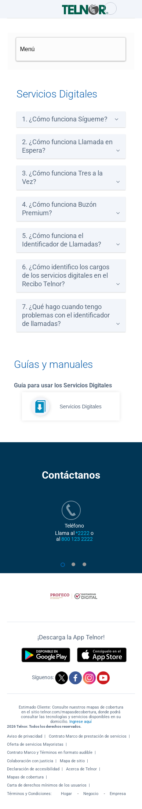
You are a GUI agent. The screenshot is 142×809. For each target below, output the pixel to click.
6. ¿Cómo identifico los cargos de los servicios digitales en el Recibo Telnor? (65, 275)
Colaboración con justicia (30, 761)
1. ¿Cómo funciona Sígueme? (65, 119)
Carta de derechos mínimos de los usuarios (47, 785)
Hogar (66, 793)
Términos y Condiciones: (30, 793)
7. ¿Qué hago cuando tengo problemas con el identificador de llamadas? (66, 315)
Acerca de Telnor (81, 769)
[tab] (71, 119)
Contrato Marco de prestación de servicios (88, 736)
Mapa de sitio (72, 761)
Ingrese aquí (80, 721)
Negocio (90, 793)
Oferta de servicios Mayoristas (35, 744)
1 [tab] (64, 567)
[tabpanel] (71, 529)
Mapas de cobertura (25, 777)
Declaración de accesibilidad (33, 769)
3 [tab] (86, 567)
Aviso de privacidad (24, 736)
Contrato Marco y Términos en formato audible (49, 752)
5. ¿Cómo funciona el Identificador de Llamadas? (61, 240)
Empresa (118, 793)
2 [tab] (75, 567)
